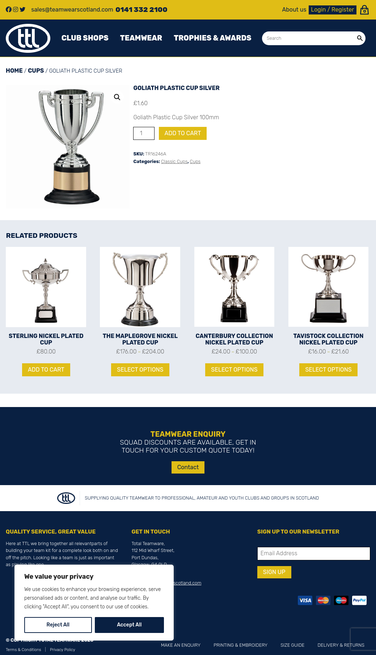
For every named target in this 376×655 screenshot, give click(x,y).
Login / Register (332, 9)
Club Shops (85, 38)
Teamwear (141, 38)
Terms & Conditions (23, 649)
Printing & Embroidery (240, 645)
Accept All (129, 625)
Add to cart (183, 133)
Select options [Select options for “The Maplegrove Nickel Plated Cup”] (140, 369)
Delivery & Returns (341, 645)
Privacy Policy (62, 649)
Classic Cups (174, 161)
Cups (36, 70)
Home (14, 70)
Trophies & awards (212, 38)
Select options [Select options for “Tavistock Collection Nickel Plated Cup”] (328, 369)
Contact (188, 467)
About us (294, 10)
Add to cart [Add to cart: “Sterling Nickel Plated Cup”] (46, 369)
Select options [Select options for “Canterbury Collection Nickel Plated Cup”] (234, 369)
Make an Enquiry (180, 645)
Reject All (58, 625)
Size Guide (292, 645)
